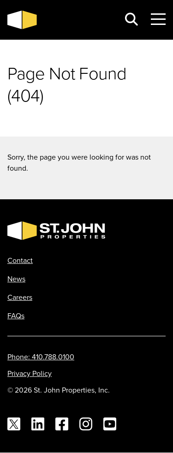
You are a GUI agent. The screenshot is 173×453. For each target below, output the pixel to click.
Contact (20, 260)
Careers (19, 297)
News (16, 279)
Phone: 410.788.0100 (40, 357)
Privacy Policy (29, 373)
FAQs (15, 315)
